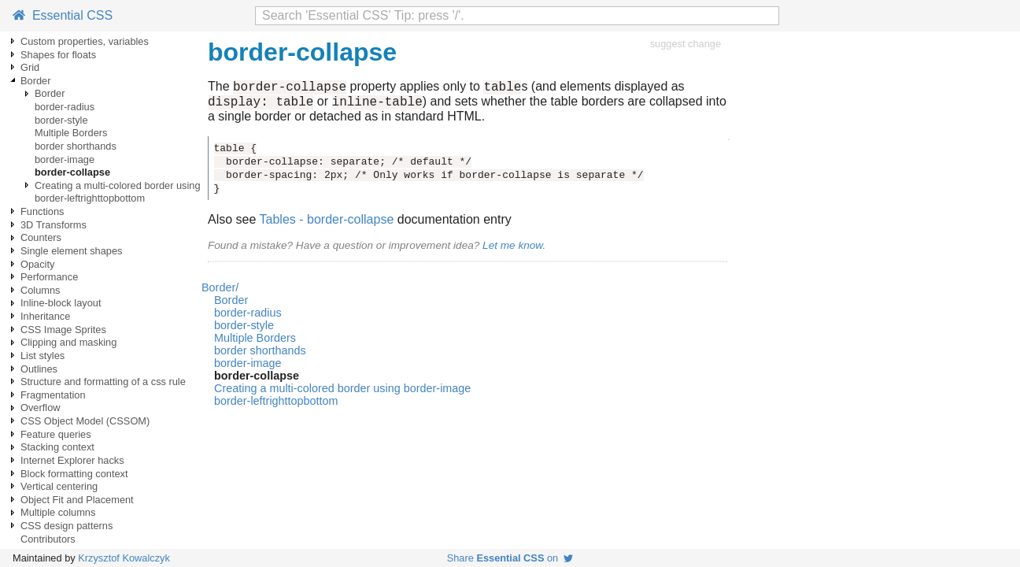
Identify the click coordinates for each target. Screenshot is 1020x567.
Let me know (512, 250)
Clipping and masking (68, 342)
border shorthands (75, 146)
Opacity (37, 264)
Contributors (48, 539)
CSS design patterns (66, 526)
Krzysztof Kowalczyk (124, 558)
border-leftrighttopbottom (90, 198)
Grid (29, 67)
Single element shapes (71, 251)
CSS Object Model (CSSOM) (85, 421)
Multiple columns (57, 512)
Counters (40, 237)
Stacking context (57, 447)
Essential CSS (63, 15)
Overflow (40, 407)
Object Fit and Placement (77, 500)
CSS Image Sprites (63, 329)
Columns (40, 290)
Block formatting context (74, 474)
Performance (49, 277)
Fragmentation (53, 395)
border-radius (64, 107)
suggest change (685, 44)
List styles (42, 355)
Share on (510, 558)
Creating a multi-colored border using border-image (149, 185)
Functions (42, 211)
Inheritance (45, 316)
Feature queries (55, 434)
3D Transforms (53, 225)
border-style (61, 120)
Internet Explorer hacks (72, 460)
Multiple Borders (71, 133)
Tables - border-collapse (327, 224)
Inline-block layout (60, 303)
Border (35, 81)
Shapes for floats (58, 55)
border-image (64, 159)
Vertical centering (59, 486)
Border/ (219, 292)
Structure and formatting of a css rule (103, 381)
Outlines (38, 369)
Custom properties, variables (84, 41)
